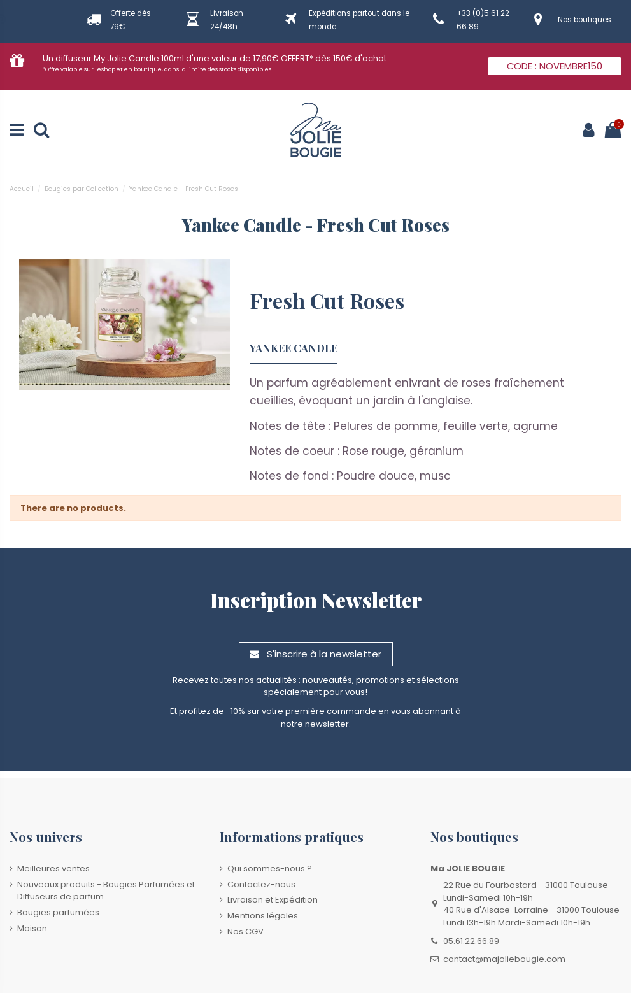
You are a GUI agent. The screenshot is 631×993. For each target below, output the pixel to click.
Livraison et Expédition (272, 900)
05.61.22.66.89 (471, 941)
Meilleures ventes (53, 868)
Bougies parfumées (58, 912)
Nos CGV (245, 931)
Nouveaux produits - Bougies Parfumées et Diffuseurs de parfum (106, 890)
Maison (32, 928)
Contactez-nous (261, 884)
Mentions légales (262, 916)
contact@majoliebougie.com (504, 959)
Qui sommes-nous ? (269, 868)
